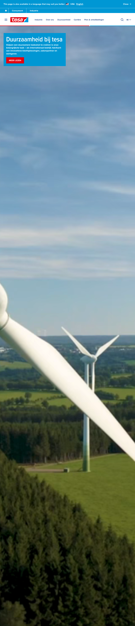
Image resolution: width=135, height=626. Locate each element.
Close (127, 4)
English (79, 4)
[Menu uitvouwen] (6, 19)
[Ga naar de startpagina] (6, 10)
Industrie (34, 10)
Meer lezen (15, 60)
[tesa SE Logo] (19, 19)
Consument (17, 10)
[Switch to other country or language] (129, 20)
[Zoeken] (122, 19)
